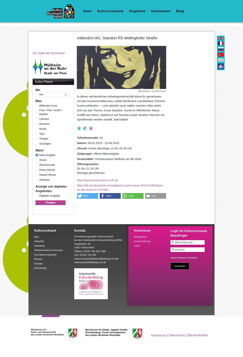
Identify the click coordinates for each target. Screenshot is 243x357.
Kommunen (161, 11)
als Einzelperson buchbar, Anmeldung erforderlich (79, 128)
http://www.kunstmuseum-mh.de (97, 180)
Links (137, 245)
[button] (87, 196)
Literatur (44, 118)
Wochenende (47, 164)
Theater (43, 138)
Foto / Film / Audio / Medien (50, 112)
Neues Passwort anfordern (183, 257)
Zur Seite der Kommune (48, 53)
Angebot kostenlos (85, 128)
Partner (38, 259)
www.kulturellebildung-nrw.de (90, 262)
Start (87, 11)
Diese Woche (47, 169)
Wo (38, 90)
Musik (42, 128)
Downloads (40, 268)
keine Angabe (47, 155)
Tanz (42, 133)
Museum (44, 123)
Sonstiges (45, 143)
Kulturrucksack (110, 11)
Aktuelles (39, 241)
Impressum (158, 335)
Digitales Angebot (49, 195)
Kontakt (38, 263)
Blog (180, 11)
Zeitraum (44, 179)
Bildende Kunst (48, 105)
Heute (42, 159)
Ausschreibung (142, 241)
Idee (36, 236)
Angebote (137, 11)
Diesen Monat (47, 174)
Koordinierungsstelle (45, 254)
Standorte (39, 245)
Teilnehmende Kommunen (48, 250)
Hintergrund (140, 236)
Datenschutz (177, 335)
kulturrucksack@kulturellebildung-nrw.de (96, 258)
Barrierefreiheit (198, 335)
